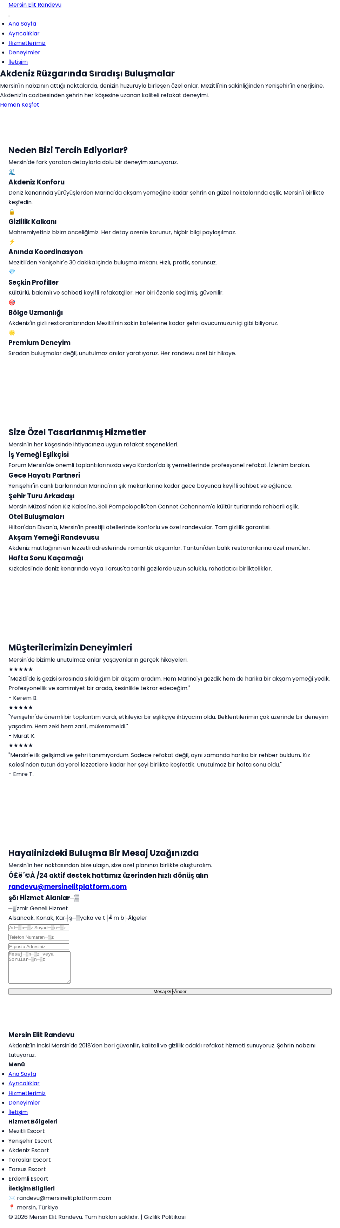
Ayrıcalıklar (24, 33)
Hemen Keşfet (19, 105)
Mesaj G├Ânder (170, 997)
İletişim (18, 62)
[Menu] (9, 16)
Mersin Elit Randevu (34, 5)
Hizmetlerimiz (27, 43)
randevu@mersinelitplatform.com (67, 886)
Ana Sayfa (22, 24)
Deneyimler (24, 52)
